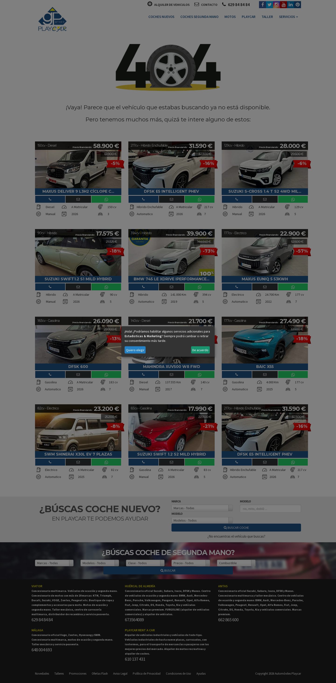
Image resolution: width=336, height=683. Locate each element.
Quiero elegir (135, 350)
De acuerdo (200, 350)
